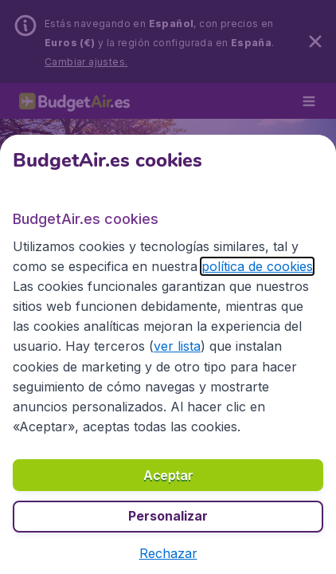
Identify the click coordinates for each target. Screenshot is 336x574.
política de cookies (257, 266)
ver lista (177, 346)
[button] (168, 553)
